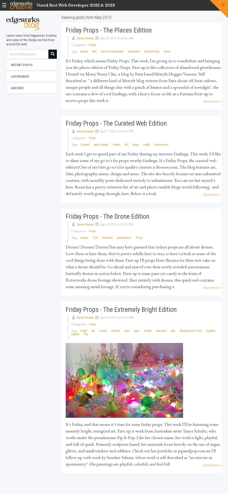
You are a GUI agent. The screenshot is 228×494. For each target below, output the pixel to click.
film (94, 51)
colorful (115, 331)
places (84, 51)
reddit (146, 144)
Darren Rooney (85, 38)
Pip (86, 334)
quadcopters (124, 237)
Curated (85, 144)
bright (84, 331)
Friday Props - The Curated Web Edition (116, 123)
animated (161, 331)
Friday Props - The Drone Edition (107, 216)
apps (136, 331)
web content (101, 144)
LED (95, 237)
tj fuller (148, 331)
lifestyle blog (152, 51)
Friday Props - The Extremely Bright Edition (121, 309)
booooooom (161, 144)
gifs (173, 331)
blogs (136, 144)
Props (92, 45)
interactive (134, 51)
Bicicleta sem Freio (191, 331)
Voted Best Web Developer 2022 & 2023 (76, 5)
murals (103, 331)
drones (84, 237)
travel (167, 51)
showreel (107, 237)
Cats (126, 331)
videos (116, 144)
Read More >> (213, 101)
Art (127, 144)
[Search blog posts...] (27, 54)
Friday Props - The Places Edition (109, 30)
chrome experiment (112, 51)
